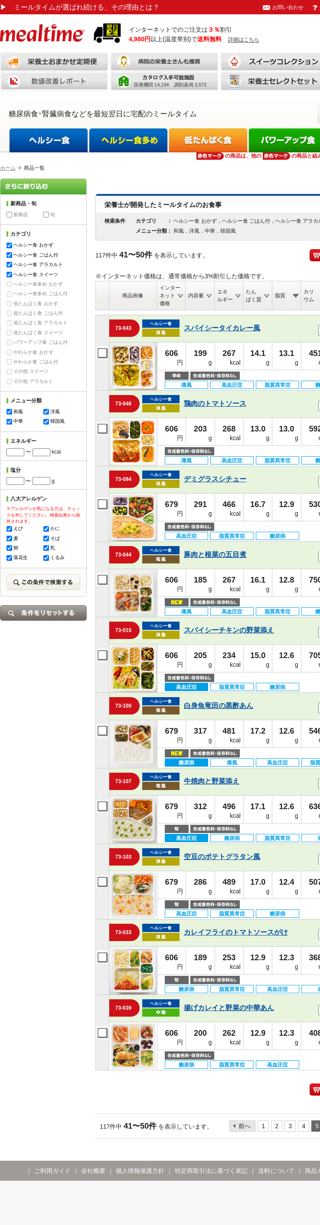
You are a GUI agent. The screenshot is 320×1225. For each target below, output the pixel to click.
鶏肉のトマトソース (215, 403)
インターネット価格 (170, 295)
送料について (276, 1170)
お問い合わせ (288, 7)
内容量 (196, 296)
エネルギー (225, 296)
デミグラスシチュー (215, 479)
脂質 (280, 296)
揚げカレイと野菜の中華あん (229, 1007)
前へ (244, 1126)
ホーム (8, 168)
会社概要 (93, 1170)
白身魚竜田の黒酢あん (218, 705)
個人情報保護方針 (140, 1170)
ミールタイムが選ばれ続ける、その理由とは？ (80, 7)
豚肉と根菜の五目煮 (215, 554)
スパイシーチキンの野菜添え (229, 630)
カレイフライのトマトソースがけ (236, 932)
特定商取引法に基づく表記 (211, 1170)
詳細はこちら (243, 39)
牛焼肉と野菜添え (211, 781)
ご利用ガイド (52, 1170)
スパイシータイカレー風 (222, 328)
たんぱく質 (253, 296)
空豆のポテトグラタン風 (222, 856)
